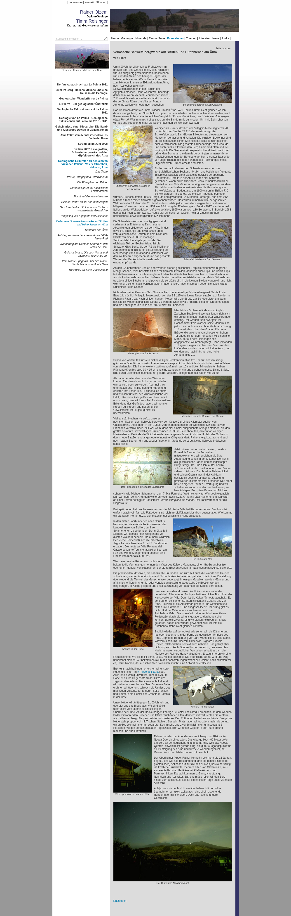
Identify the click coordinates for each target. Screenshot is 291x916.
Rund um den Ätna (96, 230)
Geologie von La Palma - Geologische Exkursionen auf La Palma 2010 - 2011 (83, 119)
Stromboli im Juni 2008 (93, 143)
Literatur (204, 38)
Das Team (101, 171)
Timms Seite (157, 38)
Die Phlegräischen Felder (92, 182)
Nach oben (120, 900)
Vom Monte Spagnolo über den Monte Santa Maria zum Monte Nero (85, 263)
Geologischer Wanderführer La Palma (83, 98)
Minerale (140, 38)
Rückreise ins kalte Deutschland (88, 269)
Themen (191, 38)
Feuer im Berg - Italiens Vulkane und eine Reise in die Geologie (81, 91)
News (215, 38)
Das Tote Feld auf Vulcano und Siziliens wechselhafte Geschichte (84, 209)
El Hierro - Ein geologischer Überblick (83, 104)
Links (225, 38)
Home (115, 38)
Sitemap (101, 2)
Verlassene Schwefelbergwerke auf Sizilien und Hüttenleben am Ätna (82, 223)
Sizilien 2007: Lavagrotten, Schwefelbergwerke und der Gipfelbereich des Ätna (90, 152)
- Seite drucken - (223, 48)
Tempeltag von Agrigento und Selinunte (84, 216)
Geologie (127, 38)
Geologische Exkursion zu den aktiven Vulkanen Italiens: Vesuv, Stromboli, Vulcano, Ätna (83, 164)
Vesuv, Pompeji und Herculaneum (87, 177)
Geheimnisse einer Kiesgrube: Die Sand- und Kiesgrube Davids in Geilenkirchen (81, 128)
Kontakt (89, 2)
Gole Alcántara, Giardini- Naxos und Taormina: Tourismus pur (86, 254)
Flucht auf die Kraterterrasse (90, 196)
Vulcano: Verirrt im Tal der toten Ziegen (84, 202)
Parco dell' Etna (149, 671)
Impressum (75, 2)
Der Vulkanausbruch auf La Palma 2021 (82, 84)
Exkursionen (175, 38)
